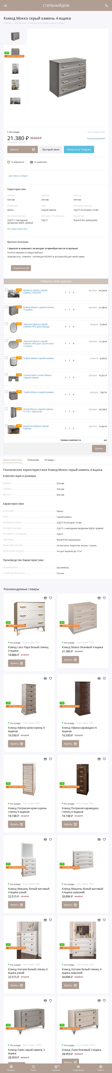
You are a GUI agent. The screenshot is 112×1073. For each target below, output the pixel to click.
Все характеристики (17, 228)
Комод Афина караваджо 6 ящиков (79, 729)
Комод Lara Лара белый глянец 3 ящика (28, 649)
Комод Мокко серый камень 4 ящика (38, 308)
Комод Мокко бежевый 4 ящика (82, 647)
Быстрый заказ (50, 149)
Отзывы (50, 459)
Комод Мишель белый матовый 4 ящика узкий (28, 890)
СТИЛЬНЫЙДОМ (56, 5)
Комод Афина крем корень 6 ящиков (26, 729)
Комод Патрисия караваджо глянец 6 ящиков (80, 810)
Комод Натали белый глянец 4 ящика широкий (81, 971)
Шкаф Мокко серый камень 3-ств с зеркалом (38, 410)
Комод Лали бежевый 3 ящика (81, 1050)
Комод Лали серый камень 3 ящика (26, 1051)
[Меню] (5, 5)
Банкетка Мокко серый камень (36, 427)
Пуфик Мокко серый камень (38, 358)
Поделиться (21, 268)
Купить (99, 448)
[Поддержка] (106, 5)
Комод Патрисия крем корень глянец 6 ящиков (27, 810)
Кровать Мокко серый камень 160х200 (35, 291)
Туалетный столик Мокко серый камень (37, 376)
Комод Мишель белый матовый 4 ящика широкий (82, 890)
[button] (9, 117)
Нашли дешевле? (96, 138)
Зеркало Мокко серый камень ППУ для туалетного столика (38, 343)
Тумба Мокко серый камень (38, 392)
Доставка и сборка (18, 175)
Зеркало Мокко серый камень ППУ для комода (36, 325)
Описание (33, 459)
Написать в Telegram (79, 149)
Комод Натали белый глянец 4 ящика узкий (27, 971)
